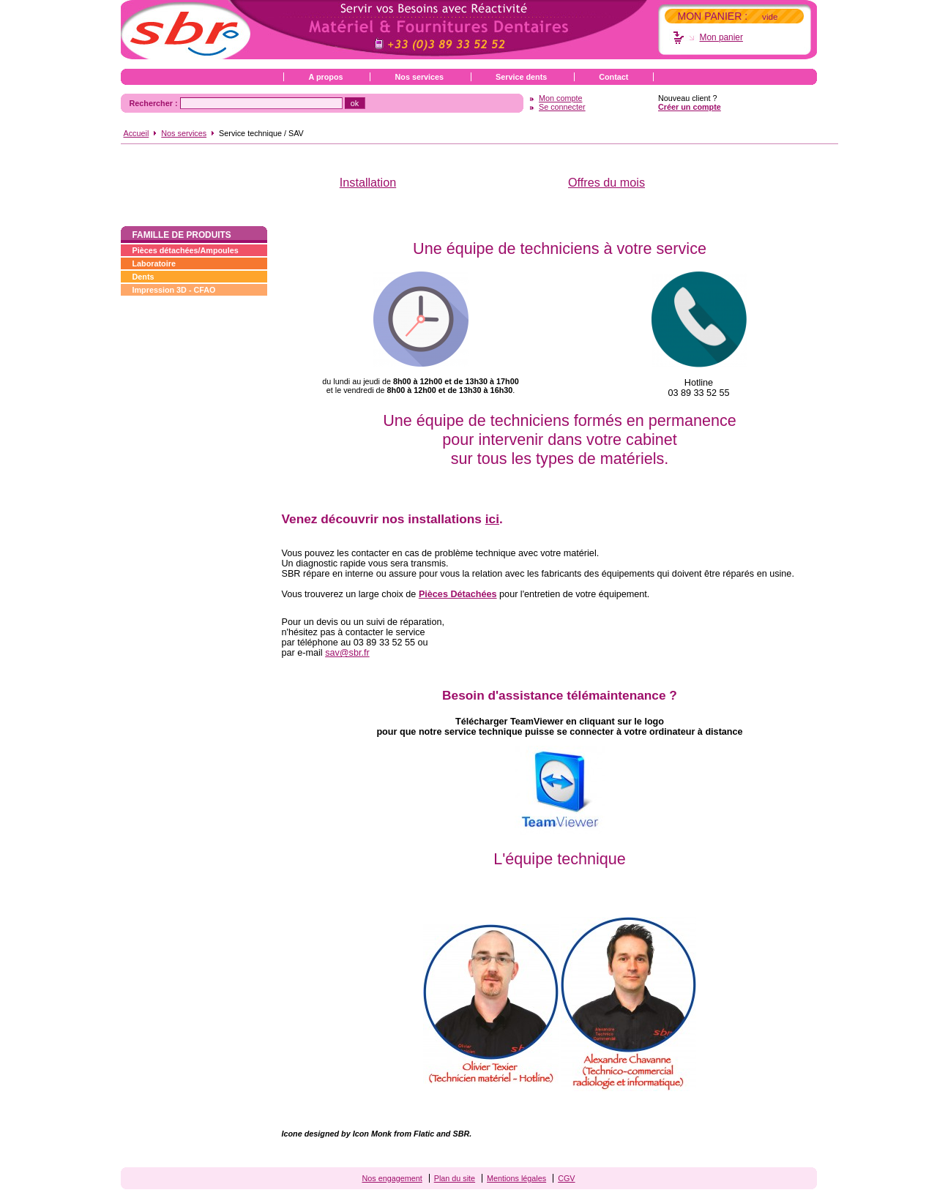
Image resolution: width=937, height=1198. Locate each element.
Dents (143, 276)
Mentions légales (516, 1178)
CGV (566, 1178)
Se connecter (562, 106)
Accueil (136, 133)
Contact (613, 76)
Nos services (419, 76)
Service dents (521, 76)
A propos (326, 76)
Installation (368, 182)
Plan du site (454, 1178)
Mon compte (560, 98)
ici (492, 519)
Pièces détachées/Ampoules (185, 250)
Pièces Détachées (458, 594)
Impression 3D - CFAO (174, 289)
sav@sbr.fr (347, 653)
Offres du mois (606, 182)
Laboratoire (154, 263)
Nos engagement (392, 1178)
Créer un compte (689, 106)
